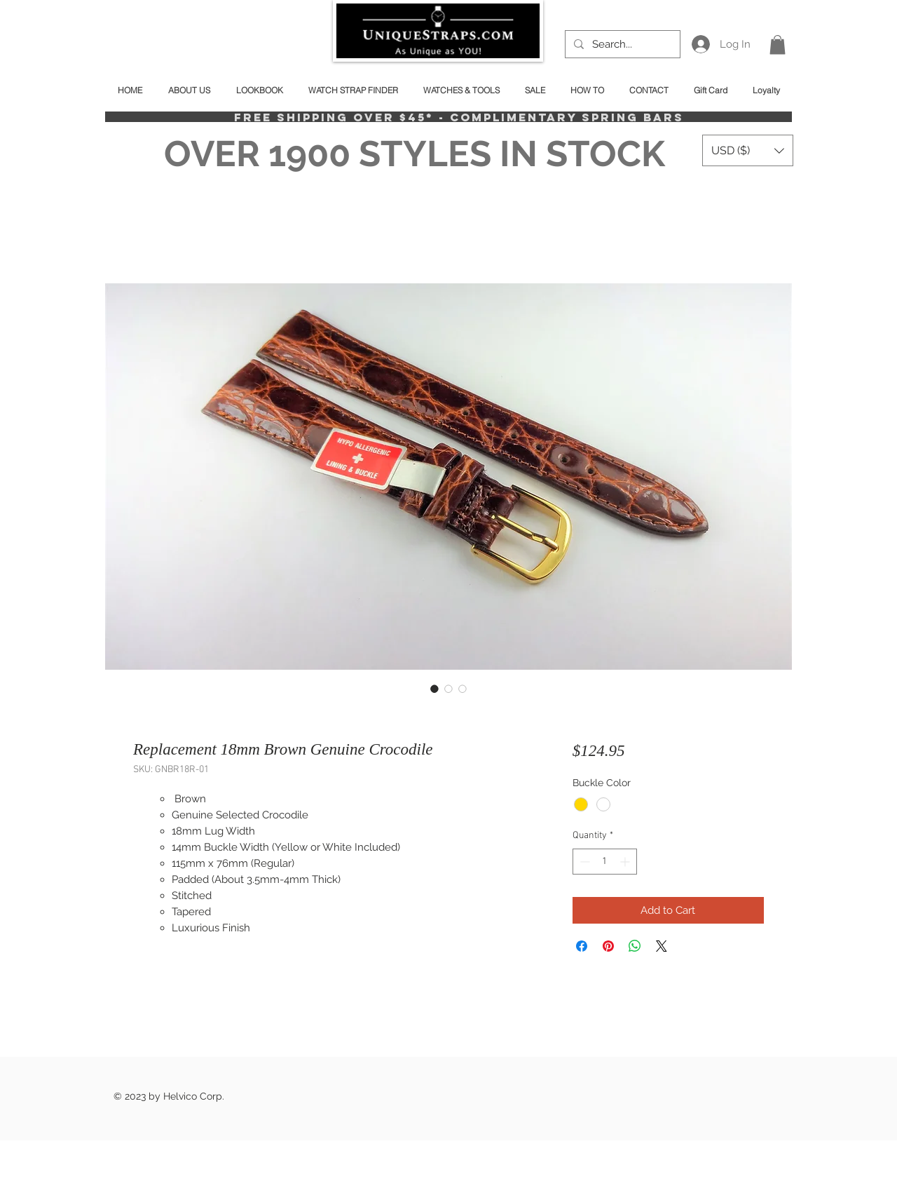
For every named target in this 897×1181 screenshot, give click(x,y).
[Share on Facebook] (581, 946)
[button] (777, 44)
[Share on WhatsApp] (634, 946)
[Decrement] (583, 861)
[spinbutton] (604, 861)
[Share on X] (661, 946)
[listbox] (747, 150)
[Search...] (621, 44)
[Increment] (626, 861)
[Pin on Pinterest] (608, 946)
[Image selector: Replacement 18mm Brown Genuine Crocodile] (434, 689)
